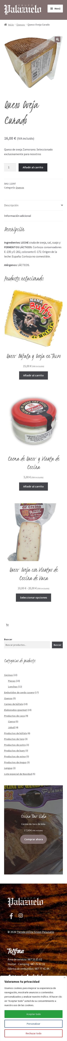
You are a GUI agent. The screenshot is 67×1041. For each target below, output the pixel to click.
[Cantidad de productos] (10, 167)
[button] (57, 39)
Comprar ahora (33, 839)
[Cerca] (64, 977)
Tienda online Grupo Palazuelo (35, 940)
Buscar (8, 639)
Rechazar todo (33, 1033)
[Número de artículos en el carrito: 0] (7, 625)
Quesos (20, 24)
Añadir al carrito (33, 167)
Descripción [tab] (11, 205)
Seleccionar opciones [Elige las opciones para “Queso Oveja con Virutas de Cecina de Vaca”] (33, 597)
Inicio (11, 24)
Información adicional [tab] (17, 216)
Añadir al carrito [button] (33, 375)
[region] (33, 1008)
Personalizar (33, 1023)
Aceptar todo (33, 1014)
